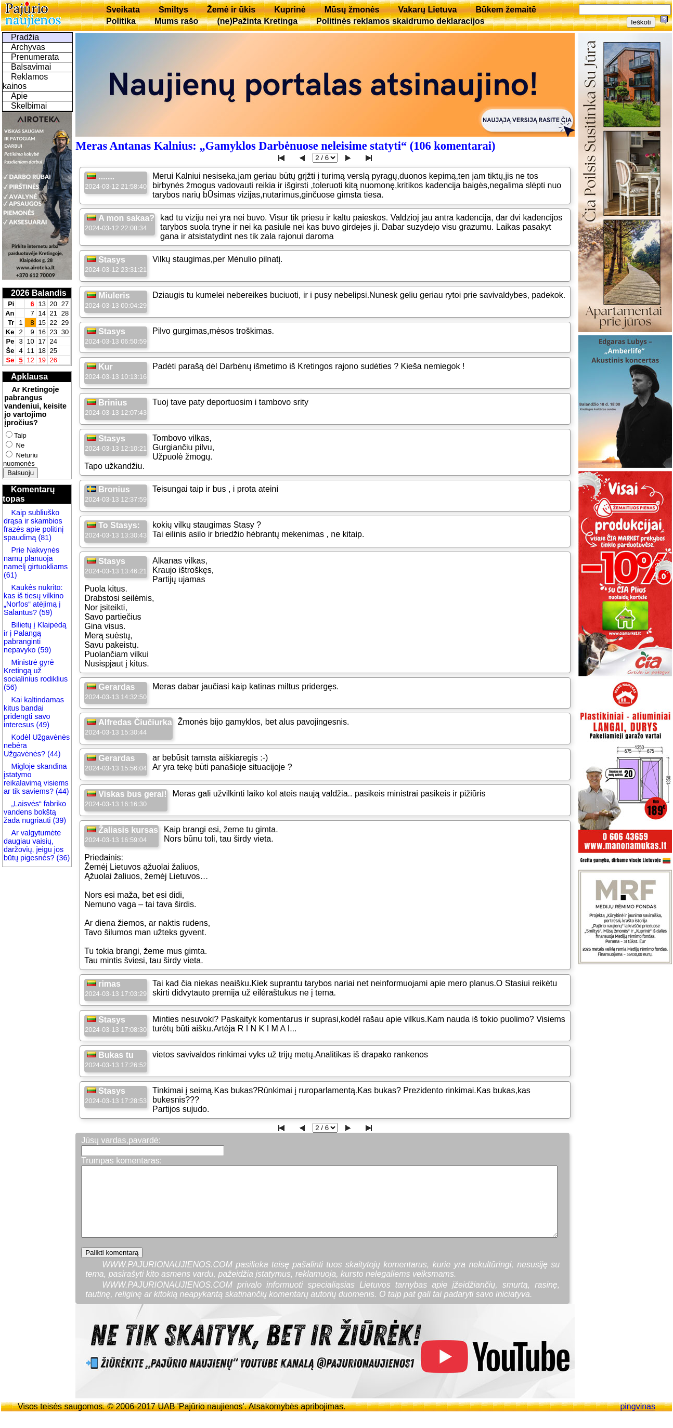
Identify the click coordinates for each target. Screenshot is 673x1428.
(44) (53, 754)
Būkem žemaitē (505, 9)
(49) (41, 724)
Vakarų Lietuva (427, 9)
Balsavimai (31, 66)
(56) (10, 687)
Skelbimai (29, 105)
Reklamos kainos (25, 81)
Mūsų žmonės (352, 9)
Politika (121, 21)
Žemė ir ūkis (231, 9)
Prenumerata (35, 57)
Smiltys (173, 9)
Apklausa (29, 376)
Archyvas (28, 47)
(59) (45, 612)
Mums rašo (176, 21)
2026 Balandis (39, 293)
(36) (62, 858)
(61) (10, 575)
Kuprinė (289, 9)
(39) (58, 820)
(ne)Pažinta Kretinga (257, 21)
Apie (19, 95)
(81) (43, 537)
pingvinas (637, 1406)
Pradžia (25, 37)
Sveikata (123, 9)
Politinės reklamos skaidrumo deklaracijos (400, 21)
